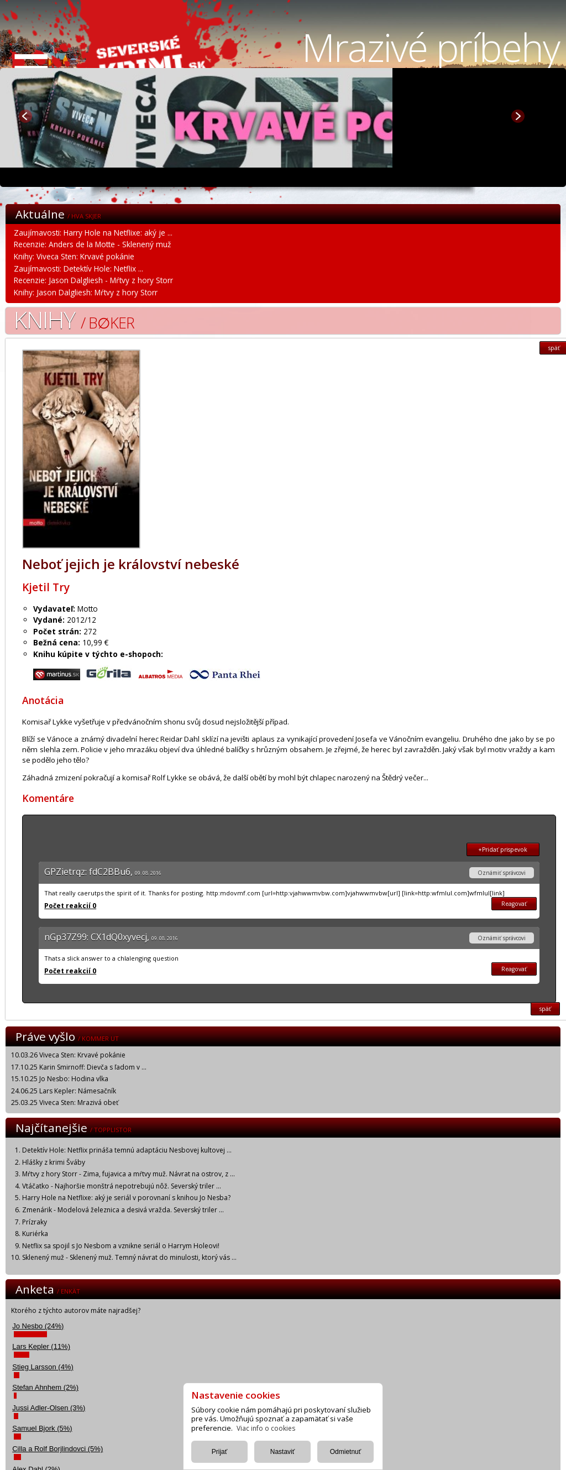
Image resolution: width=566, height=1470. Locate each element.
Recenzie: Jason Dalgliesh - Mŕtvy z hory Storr (93, 280)
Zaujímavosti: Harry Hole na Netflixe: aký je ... (93, 232)
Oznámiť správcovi (502, 873)
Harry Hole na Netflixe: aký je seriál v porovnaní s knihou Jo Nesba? (126, 1197)
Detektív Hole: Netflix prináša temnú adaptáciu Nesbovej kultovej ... (127, 1150)
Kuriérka (35, 1233)
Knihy (74, 319)
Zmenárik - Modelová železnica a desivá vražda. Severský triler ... (123, 1209)
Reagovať (514, 904)
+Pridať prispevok (502, 849)
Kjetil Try (46, 587)
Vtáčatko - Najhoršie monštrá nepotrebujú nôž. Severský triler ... (121, 1186)
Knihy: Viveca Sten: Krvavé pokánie (74, 256)
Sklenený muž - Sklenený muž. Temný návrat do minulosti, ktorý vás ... (129, 1257)
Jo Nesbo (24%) (38, 1326)
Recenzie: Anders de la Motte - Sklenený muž (92, 244)
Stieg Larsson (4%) (43, 1366)
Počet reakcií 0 (70, 905)
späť (545, 1009)
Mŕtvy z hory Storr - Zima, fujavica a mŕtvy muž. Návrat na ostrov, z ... (128, 1174)
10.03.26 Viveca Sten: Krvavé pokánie (68, 1055)
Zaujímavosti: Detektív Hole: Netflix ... (78, 268)
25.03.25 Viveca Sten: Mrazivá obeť (64, 1102)
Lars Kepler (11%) (41, 1346)
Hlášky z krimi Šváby (53, 1162)
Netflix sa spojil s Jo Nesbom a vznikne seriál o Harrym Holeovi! (120, 1245)
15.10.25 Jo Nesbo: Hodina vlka (59, 1078)
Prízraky (34, 1222)
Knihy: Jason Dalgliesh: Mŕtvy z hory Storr (86, 292)
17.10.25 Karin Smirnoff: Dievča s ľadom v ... (78, 1067)
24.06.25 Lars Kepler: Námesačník (63, 1091)
